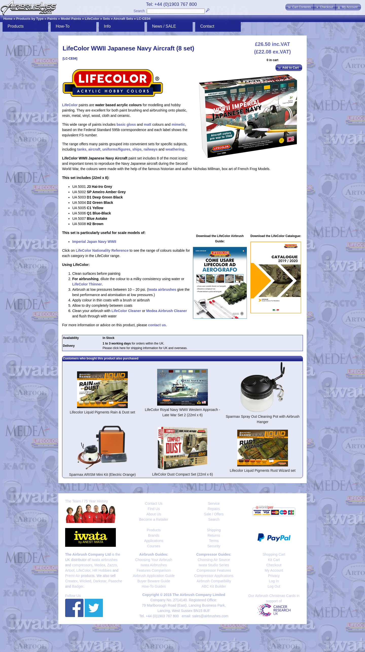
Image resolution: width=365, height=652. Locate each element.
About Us (154, 514)
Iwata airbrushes (162, 289)
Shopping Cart (274, 554)
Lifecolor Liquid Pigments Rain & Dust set (102, 412)
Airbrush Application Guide (154, 576)
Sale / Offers (214, 514)
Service (214, 503)
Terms (213, 541)
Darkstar (99, 581)
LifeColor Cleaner (126, 311)
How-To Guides (154, 586)
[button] (299, 7)
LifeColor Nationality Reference (102, 250)
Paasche (115, 581)
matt (147, 124)
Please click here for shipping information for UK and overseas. (145, 348)
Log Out (274, 586)
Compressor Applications (213, 576)
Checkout (273, 565)
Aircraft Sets (123, 19)
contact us (157, 325)
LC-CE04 (143, 19)
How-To (62, 26)
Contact (207, 26)
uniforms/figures (116, 149)
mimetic (178, 124)
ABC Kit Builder (214, 586)
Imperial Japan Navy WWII (94, 242)
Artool (70, 570)
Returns (214, 535)
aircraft (94, 149)
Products (16, 26)
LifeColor (92, 19)
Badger (77, 586)
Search (139, 11)
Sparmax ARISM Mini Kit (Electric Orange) (102, 475)
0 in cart (272, 60)
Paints (52, 19)
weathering (175, 149)
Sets (106, 19)
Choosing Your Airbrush (153, 560)
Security (213, 546)
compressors (82, 565)
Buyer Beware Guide (153, 581)
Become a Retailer (153, 519)
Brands (153, 535)
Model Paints (71, 19)
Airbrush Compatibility (213, 581)
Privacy (274, 576)
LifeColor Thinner (87, 284)
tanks (81, 149)
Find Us (154, 509)
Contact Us (153, 503)
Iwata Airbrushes (154, 565)
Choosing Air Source (214, 560)
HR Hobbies (101, 570)
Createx (71, 581)
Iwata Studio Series (213, 565)
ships (137, 149)
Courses (153, 546)
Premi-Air (72, 576)
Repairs (214, 509)
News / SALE (164, 26)
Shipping (214, 530)
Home (7, 19)
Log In (274, 581)
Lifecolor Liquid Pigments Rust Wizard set (262, 470)
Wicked (85, 581)
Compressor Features (214, 570)
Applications (153, 541)
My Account (274, 570)
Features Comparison (154, 570)
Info (107, 26)
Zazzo (112, 565)
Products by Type (30, 19)
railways (150, 149)
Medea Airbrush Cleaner (166, 311)
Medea (99, 565)
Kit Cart (274, 560)
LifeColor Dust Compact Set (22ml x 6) (182, 474)
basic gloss (126, 124)
